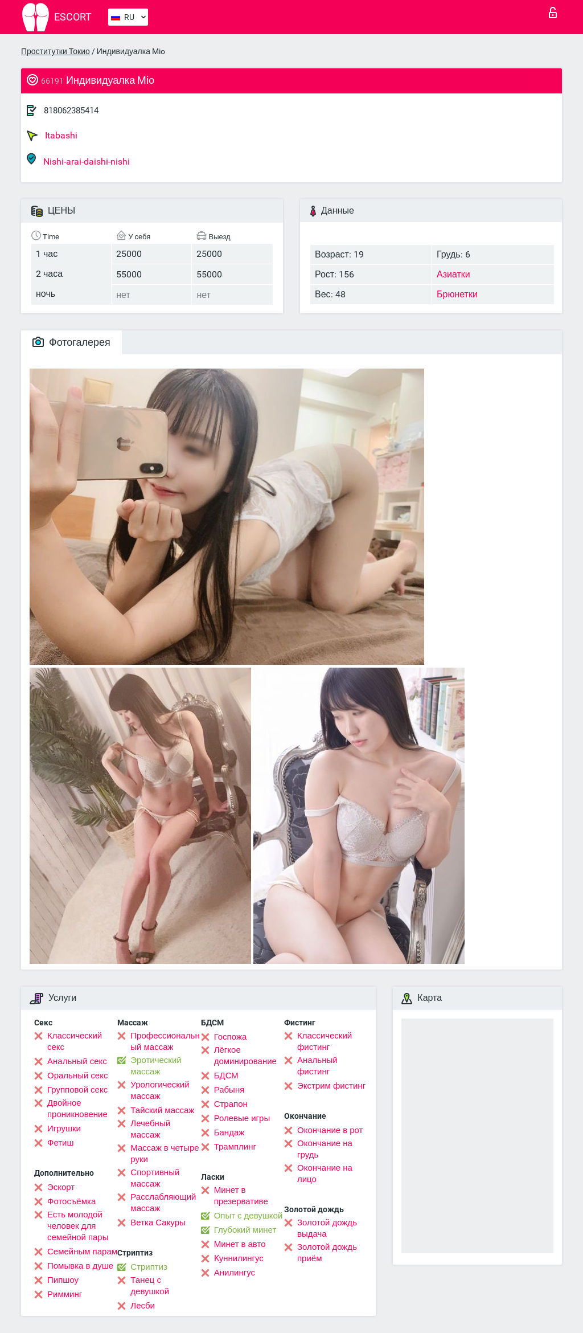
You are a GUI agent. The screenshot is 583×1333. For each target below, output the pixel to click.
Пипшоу (63, 1280)
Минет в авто (240, 1244)
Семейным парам (82, 1251)
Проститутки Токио (55, 51)
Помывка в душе (80, 1266)
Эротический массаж (155, 1066)
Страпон (231, 1104)
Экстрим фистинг (331, 1086)
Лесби (142, 1306)
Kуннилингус (239, 1258)
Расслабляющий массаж (163, 1202)
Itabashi (52, 135)
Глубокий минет (245, 1230)
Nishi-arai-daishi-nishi (78, 160)
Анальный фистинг (317, 1066)
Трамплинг (235, 1147)
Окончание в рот (330, 1130)
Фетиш (60, 1143)
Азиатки (453, 274)
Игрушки (64, 1128)
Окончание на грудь (324, 1149)
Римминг (64, 1294)
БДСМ (226, 1075)
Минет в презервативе (241, 1196)
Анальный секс (77, 1061)
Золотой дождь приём (327, 1253)
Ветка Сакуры (157, 1222)
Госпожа (230, 1037)
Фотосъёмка (71, 1201)
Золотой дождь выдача (327, 1228)
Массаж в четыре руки (164, 1153)
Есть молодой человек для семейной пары (77, 1225)
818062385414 (71, 110)
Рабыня (229, 1090)
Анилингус (234, 1272)
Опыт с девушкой (248, 1216)
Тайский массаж (162, 1110)
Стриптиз (148, 1267)
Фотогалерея (71, 342)
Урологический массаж (159, 1090)
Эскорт (61, 1187)
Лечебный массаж (150, 1129)
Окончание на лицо (324, 1173)
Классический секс (74, 1041)
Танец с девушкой (149, 1286)
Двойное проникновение (77, 1108)
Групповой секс (77, 1090)
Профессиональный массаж (164, 1041)
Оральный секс (77, 1075)
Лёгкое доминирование (245, 1055)
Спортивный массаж (154, 1178)
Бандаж (229, 1132)
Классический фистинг (324, 1041)
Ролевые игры (242, 1118)
